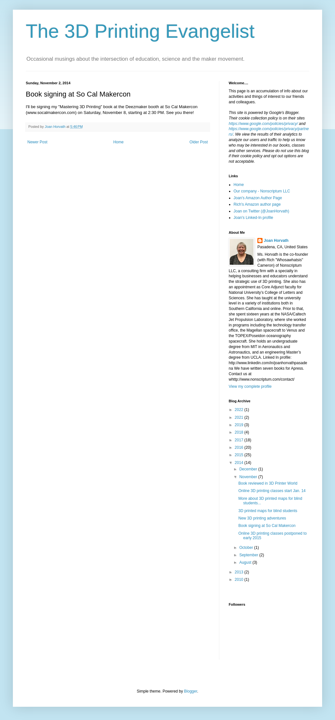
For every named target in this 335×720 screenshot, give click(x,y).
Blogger (190, 691)
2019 (239, 425)
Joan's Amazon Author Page (258, 198)
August (246, 562)
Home (118, 142)
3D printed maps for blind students (267, 511)
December (248, 469)
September (249, 555)
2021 (239, 417)
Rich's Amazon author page (257, 204)
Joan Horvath (276, 240)
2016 (239, 447)
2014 (239, 462)
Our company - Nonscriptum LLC (262, 191)
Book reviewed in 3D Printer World (267, 483)
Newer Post (37, 142)
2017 (239, 440)
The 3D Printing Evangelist (140, 31)
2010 (239, 579)
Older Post (198, 142)
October (246, 547)
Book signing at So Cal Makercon (266, 525)
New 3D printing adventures (262, 518)
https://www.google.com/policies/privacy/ (263, 123)
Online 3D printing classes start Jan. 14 (272, 491)
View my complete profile (250, 386)
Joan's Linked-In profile (253, 217)
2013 (239, 572)
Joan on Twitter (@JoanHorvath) (261, 211)
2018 (239, 432)
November (248, 477)
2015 (239, 455)
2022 (239, 409)
